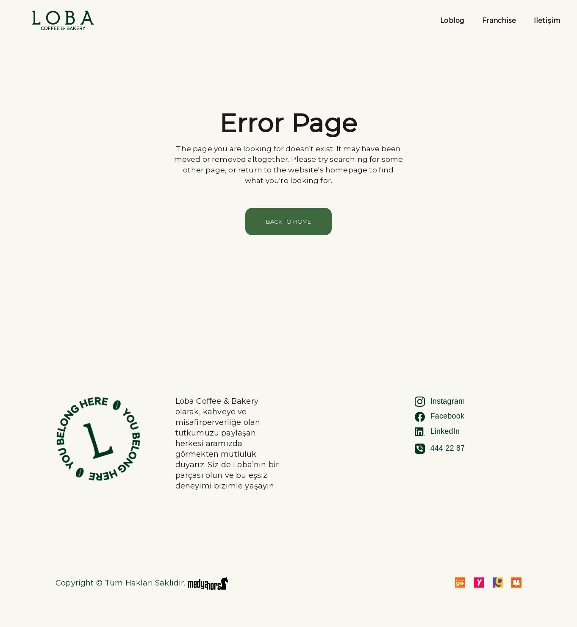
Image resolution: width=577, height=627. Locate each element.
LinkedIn (437, 432)
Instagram (440, 402)
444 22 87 (440, 449)
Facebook (440, 417)
